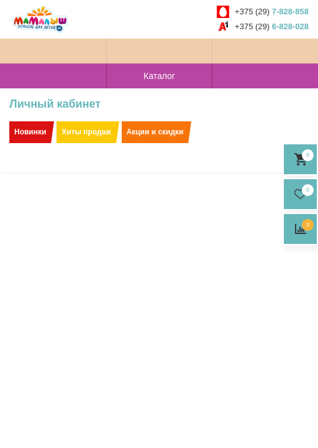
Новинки (30, 132)
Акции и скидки (155, 132)
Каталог (159, 76)
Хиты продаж (86, 132)
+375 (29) (272, 11)
